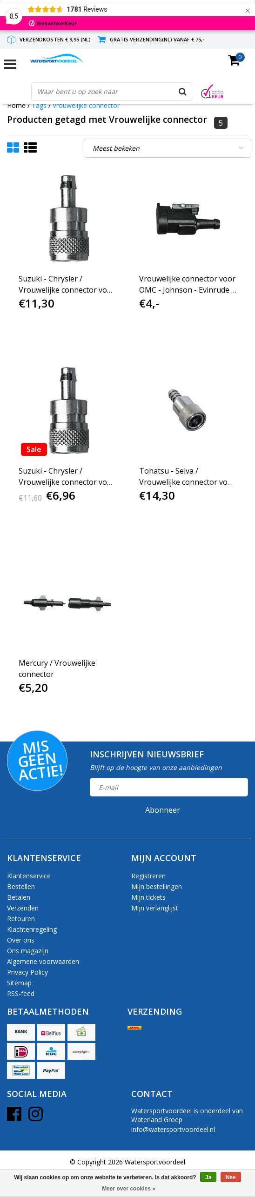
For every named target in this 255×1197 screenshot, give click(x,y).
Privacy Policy (27, 972)
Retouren (21, 918)
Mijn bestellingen (156, 886)
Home (16, 105)
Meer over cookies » (128, 1188)
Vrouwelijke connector (86, 105)
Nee (231, 1177)
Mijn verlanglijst (154, 907)
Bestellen (21, 886)
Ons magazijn (27, 950)
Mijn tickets (148, 897)
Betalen (18, 897)
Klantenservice (29, 875)
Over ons (20, 940)
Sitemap (19, 982)
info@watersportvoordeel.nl (173, 1129)
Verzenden (23, 907)
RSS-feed (20, 993)
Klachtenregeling (32, 929)
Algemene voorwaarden (43, 961)
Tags (39, 105)
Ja (208, 1177)
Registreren (148, 875)
